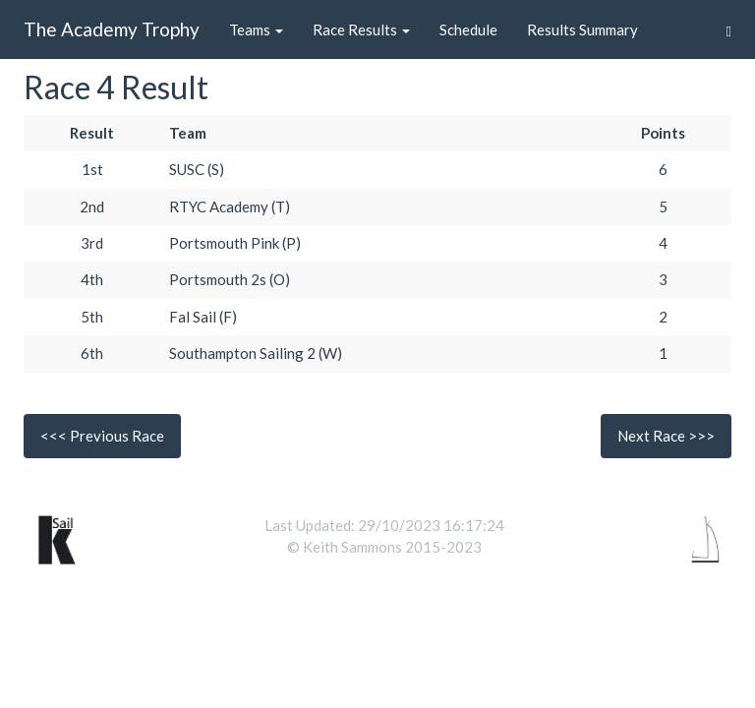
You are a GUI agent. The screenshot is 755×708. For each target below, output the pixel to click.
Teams (256, 29)
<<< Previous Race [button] (102, 435)
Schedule (468, 29)
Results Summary (582, 29)
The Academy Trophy (112, 29)
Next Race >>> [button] (666, 435)
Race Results (361, 29)
